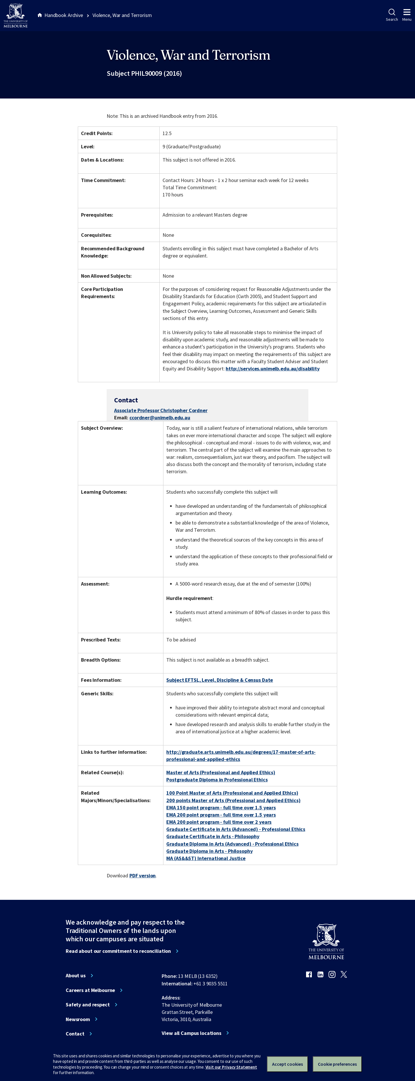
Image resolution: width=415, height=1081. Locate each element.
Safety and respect (88, 1005)
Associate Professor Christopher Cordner (160, 410)
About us (76, 975)
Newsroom (78, 1019)
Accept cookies (287, 1064)
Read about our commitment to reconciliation (118, 951)
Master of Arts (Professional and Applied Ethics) (220, 772)
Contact (75, 1034)
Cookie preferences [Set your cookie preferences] (337, 1064)
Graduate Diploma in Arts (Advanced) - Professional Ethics (232, 843)
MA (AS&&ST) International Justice (206, 858)
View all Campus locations (191, 1033)
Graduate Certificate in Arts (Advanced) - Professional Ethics (235, 829)
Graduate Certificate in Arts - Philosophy (212, 836)
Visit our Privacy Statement (231, 1067)
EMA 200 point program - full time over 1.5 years (221, 814)
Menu (407, 15)
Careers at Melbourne (90, 990)
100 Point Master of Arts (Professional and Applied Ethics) (232, 793)
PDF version (142, 875)
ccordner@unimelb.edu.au (159, 417)
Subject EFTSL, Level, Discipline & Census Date (219, 680)
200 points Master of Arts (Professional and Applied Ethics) (233, 800)
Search (392, 15)
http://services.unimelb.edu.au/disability (272, 368)
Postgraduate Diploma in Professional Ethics (216, 779)
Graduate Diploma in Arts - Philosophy (209, 851)
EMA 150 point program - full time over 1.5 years (221, 807)
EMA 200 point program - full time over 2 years (218, 822)
